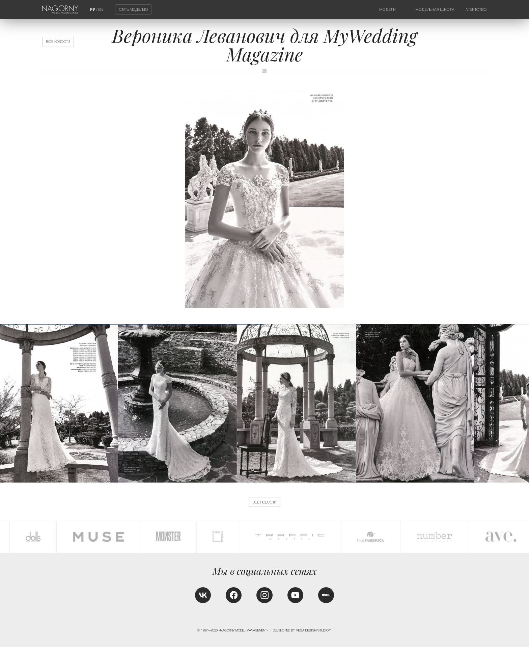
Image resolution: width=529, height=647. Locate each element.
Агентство (476, 9)
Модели (388, 9)
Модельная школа (435, 9)
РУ (92, 9)
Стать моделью (133, 9)
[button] (517, 403)
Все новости (58, 42)
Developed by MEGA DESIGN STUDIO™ (302, 630)
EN (101, 9)
